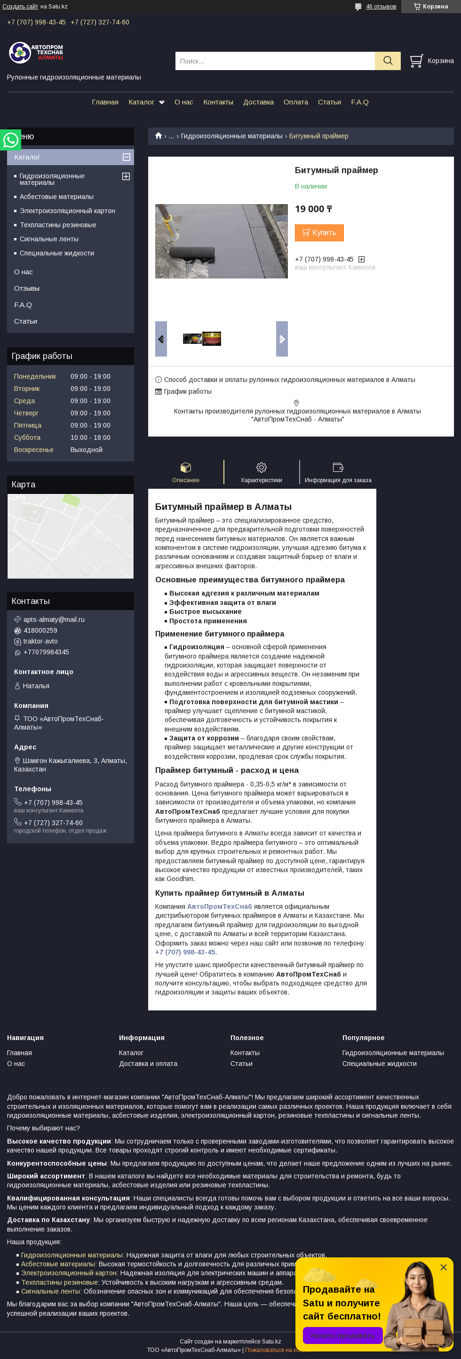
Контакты (218, 102)
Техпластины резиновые (58, 225)
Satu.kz (271, 1341)
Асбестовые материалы (57, 196)
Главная (105, 102)
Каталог (141, 102)
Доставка (258, 102)
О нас (184, 102)
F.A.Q (360, 102)
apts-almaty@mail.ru (54, 619)
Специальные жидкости (57, 253)
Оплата (296, 102)
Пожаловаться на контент (279, 1350)
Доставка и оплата (148, 1063)
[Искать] (388, 61)
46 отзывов (381, 6)
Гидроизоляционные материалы (232, 136)
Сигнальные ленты (49, 239)
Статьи (329, 102)
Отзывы (27, 288)
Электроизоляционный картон (67, 211)
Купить (324, 233)
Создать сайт (20, 6)
